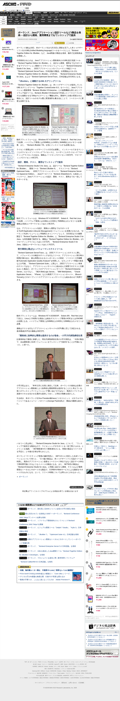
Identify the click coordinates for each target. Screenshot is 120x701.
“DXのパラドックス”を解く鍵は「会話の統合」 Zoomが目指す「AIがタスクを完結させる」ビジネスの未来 (106, 70)
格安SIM (12, 15)
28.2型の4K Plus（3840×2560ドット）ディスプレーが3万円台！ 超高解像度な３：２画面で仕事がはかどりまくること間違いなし (106, 431)
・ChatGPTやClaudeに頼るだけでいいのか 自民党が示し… (7, 163)
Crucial (50, 19)
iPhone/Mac (37, 12)
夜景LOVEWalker (64, 677)
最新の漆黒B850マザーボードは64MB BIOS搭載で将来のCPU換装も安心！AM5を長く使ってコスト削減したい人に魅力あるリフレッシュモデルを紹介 (106, 268)
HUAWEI (56, 19)
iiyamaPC (23, 17)
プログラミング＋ (70, 673)
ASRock (43, 19)
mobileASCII (66, 675)
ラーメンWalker (24, 677)
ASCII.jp (9, 4)
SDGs (60, 15)
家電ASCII (19, 15)
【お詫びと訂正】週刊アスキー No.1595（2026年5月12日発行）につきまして (103, 636)
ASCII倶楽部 (114, 13)
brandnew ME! (36, 24)
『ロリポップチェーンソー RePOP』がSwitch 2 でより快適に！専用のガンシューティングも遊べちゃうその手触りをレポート (106, 144)
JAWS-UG (40, 666)
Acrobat (17, 21)
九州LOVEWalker (74, 677)
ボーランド (23, 477)
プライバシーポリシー (53, 682)
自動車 (45, 12)
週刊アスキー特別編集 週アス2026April (8, 199)
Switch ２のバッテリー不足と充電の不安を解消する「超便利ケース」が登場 (106, 129)
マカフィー (10, 23)
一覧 (51, 43)
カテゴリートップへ (77, 487)
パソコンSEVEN (36, 17)
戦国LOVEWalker (95, 677)
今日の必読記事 (40, 675)
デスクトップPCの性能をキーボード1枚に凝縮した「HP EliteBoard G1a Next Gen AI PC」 (106, 299)
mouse (16, 17)
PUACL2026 (72, 15)
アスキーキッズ (5, 15)
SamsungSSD (35, 19)
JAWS (10, 21)
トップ (3, 12)
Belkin (69, 19)
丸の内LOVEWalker (85, 677)
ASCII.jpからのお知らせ (93, 632)
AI (7, 12)
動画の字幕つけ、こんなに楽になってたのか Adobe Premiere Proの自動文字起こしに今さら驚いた (58, 580)
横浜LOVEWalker (44, 677)
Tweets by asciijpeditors (93, 53)
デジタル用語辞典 (57, 675)
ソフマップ (30, 23)
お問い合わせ (73, 682)
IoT (11, 12)
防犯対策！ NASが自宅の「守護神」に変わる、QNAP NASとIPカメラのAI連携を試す (106, 402)
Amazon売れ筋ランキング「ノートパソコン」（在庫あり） (7, 32)
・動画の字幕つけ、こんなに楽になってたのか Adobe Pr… (7, 157)
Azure (29, 21)
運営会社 (64, 682)
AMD (16, 19)
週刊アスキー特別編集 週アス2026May (8, 174)
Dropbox (43, 21)
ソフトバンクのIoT (82, 21)
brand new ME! (71, 668)
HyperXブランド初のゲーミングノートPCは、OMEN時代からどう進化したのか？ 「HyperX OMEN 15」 (105, 314)
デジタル (24, 4)
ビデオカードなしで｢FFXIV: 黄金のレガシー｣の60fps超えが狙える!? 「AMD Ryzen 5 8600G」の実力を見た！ (106, 492)
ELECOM (10, 19)
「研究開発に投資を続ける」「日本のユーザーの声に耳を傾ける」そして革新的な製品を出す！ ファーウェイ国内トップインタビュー (106, 326)
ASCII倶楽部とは (10, 167)
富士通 (10, 17)
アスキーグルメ (28, 15)
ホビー (51, 12)
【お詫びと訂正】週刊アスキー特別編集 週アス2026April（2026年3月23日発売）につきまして (102, 640)
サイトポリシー (39, 682)
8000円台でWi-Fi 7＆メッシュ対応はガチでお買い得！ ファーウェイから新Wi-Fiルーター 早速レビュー (106, 391)
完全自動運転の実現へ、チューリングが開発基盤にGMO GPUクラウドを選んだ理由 (106, 97)
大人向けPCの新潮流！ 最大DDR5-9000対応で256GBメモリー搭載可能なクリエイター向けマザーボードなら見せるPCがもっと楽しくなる (106, 84)
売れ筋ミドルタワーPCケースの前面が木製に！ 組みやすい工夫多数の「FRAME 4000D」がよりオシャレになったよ (106, 463)
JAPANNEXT (23, 24)
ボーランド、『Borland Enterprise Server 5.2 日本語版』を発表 (51, 546)
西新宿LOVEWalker (54, 677)
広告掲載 (81, 682)
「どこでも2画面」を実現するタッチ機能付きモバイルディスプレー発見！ (106, 192)
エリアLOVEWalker (34, 677)
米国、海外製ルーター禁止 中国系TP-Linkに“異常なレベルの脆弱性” (47, 570)
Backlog (56, 21)
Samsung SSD (36, 671)
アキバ (66, 12)
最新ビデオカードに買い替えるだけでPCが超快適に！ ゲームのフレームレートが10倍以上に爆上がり (106, 282)
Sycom (30, 17)
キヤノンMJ (17, 23)
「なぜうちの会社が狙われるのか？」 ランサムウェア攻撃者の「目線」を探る (106, 220)
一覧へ (116, 632)
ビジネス (16, 12)
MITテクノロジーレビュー (76, 675)
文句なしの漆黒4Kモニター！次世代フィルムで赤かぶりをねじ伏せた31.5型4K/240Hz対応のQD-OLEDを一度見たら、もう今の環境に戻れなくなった (106, 361)
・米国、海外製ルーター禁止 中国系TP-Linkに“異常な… (7, 139)
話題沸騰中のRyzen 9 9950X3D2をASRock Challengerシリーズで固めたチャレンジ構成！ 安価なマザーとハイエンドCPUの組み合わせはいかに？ (106, 250)
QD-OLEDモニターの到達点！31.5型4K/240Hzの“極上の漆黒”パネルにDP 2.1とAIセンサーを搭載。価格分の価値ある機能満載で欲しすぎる (106, 112)
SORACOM (53, 671)
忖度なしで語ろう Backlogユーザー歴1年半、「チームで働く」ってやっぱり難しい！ (105, 448)
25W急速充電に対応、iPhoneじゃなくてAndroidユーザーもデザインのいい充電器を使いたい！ (106, 418)
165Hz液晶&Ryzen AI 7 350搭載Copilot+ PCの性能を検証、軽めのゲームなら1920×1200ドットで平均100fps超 (106, 479)
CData (49, 21)
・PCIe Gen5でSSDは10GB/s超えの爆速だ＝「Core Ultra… (7, 145)
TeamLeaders (44, 15)
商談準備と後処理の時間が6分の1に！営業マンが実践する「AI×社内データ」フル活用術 (106, 206)
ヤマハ (69, 21)
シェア (38, 42)
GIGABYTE (29, 19)
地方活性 (65, 15)
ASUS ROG (23, 19)
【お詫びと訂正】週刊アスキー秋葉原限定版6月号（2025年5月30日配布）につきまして (102, 644)
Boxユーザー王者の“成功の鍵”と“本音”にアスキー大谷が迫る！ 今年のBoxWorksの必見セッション (106, 175)
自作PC (57, 12)
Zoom (75, 21)
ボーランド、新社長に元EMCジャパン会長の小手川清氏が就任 (51, 509)
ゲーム (85, 12)
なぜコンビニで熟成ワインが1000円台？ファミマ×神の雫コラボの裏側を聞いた (106, 374)
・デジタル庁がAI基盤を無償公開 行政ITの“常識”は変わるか (7, 151)
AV (61, 12)
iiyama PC (57, 664)
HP (56, 17)
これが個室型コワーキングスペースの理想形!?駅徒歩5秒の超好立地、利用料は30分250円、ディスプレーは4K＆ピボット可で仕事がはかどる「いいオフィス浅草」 (106, 343)
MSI (43, 17)
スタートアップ (78, 12)
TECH (22, 12)
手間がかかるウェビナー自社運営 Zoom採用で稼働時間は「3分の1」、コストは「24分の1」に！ (106, 159)
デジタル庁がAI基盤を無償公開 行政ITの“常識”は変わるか (42, 577)
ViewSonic (63, 19)
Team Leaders (61, 673)
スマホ (71, 12)
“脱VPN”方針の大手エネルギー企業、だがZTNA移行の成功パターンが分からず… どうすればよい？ (105, 237)
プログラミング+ (54, 15)
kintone (23, 21)
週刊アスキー (36, 15)
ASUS (49, 17)
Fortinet (63, 21)
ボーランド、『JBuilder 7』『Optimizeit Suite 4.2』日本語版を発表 (53, 534)
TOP (26, 662)
